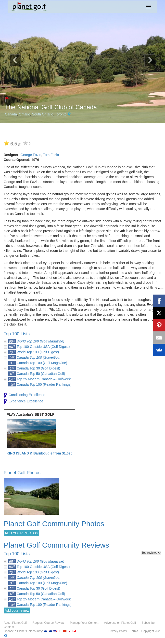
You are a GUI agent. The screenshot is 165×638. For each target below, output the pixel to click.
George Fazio (30, 155)
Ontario (24, 114)
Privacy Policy (118, 631)
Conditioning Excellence (24, 395)
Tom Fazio (51, 155)
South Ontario (42, 114)
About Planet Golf (15, 622)
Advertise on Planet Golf (120, 622)
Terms (134, 631)
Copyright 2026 (151, 631)
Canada (11, 114)
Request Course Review (48, 622)
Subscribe (147, 622)
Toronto (60, 114)
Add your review (17, 610)
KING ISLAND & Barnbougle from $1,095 (39, 453)
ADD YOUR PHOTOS (21, 533)
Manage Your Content (84, 622)
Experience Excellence (23, 401)
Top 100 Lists (17, 333)
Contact (9, 627)
